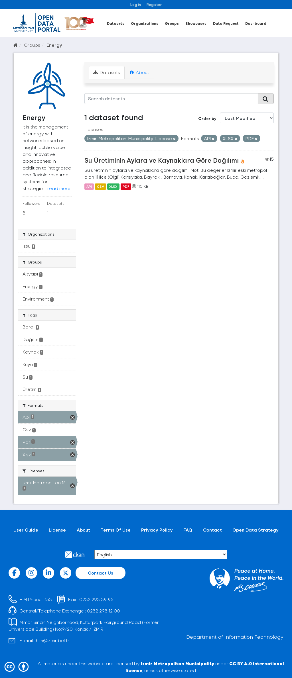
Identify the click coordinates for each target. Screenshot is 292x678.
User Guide (25, 530)
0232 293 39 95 (96, 599)
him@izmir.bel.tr (52, 640)
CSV (100, 186)
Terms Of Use (116, 530)
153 (48, 599)
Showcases (195, 23)
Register (154, 4)
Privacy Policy (157, 530)
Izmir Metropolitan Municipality (177, 663)
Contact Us (100, 573)
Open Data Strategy (255, 530)
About (139, 72)
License (57, 530)
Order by (207, 118)
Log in (135, 4)
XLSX (113, 186)
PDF (126, 186)
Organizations (144, 23)
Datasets (115, 23)
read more (58, 188)
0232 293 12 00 (103, 611)
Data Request (226, 23)
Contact (212, 530)
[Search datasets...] (171, 98)
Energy (54, 45)
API (89, 186)
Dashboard (255, 23)
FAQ (187, 530)
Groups (172, 23)
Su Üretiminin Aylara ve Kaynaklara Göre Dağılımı (161, 160)
